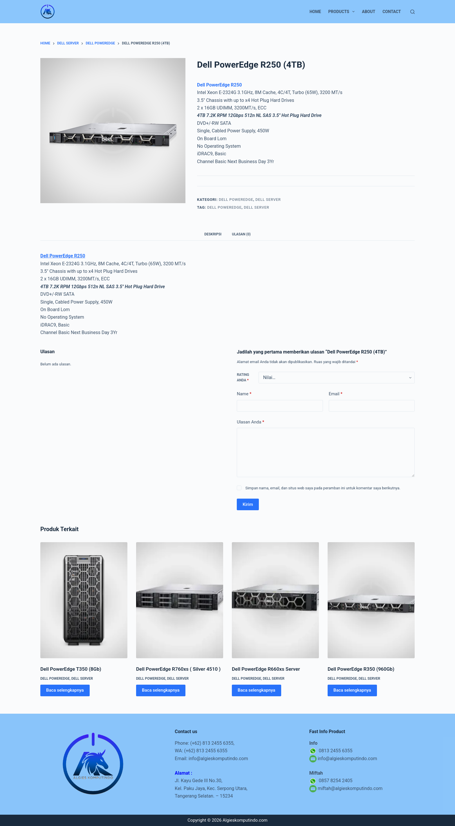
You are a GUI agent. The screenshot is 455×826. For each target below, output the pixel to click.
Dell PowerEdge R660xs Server (266, 669)
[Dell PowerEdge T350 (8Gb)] (83, 600)
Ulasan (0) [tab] (241, 234)
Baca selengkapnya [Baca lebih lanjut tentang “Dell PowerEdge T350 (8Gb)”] (65, 690)
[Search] (412, 12)
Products (342, 11)
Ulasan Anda (250, 422)
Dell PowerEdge (236, 199)
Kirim (248, 504)
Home (315, 11)
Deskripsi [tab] (212, 234)
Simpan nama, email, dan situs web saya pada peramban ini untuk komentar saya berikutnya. (322, 488)
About (368, 11)
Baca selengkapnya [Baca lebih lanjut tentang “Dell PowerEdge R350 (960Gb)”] (352, 690)
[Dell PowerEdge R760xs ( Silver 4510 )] (179, 600)
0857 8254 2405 (331, 780)
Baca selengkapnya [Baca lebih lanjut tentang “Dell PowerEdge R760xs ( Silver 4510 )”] (161, 690)
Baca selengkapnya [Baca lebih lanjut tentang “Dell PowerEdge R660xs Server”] (256, 690)
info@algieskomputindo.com (218, 758)
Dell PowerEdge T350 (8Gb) (70, 669)
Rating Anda (243, 378)
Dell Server (268, 199)
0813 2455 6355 (331, 750)
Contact (391, 11)
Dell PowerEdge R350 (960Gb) (361, 669)
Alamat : (183, 773)
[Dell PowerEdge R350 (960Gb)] (371, 600)
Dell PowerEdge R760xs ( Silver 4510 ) (178, 669)
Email (335, 394)
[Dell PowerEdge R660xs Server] (275, 600)
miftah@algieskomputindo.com (350, 788)
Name (244, 394)
